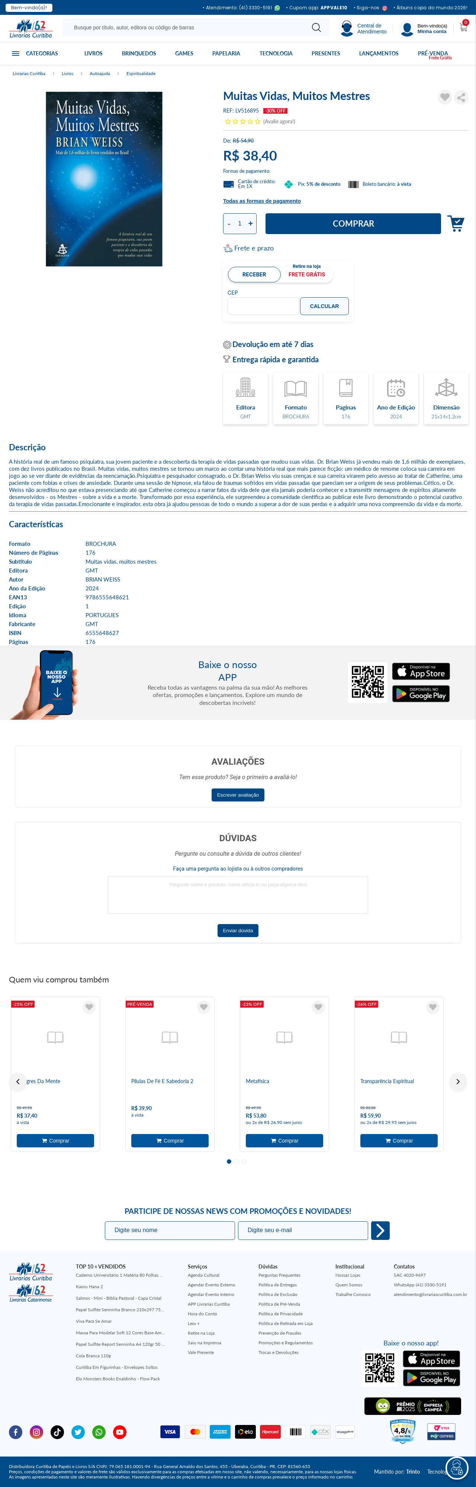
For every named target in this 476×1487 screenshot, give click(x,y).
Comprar (353, 223)
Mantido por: (397, 1471)
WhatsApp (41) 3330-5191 (420, 1284)
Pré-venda (433, 53)
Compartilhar (461, 97)
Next (458, 1082)
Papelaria (226, 53)
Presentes (326, 53)
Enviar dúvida (238, 930)
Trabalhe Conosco (353, 1294)
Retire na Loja (201, 1333)
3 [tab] (244, 1161)
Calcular (324, 306)
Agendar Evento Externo (211, 1284)
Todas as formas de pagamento (262, 201)
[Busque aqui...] (185, 27)
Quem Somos (348, 1284)
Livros (93, 53)
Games (184, 53)
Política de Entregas (277, 1284)
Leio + (194, 1323)
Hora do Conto (202, 1313)
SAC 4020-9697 (410, 1275)
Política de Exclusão (278, 1294)
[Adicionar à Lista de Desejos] (445, 97)
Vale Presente (201, 1352)
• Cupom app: (317, 8)
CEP (233, 292)
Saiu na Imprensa (204, 1342)
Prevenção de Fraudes (279, 1333)
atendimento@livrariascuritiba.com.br (430, 1294)
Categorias (42, 53)
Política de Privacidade (280, 1313)
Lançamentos (379, 53)
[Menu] (423, 28)
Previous (18, 1082)
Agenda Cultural (203, 1275)
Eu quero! (380, 1230)
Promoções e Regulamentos (285, 1342)
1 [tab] (229, 1161)
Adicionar (454, 224)
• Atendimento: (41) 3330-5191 (241, 8)
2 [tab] (236, 1161)
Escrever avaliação (238, 795)
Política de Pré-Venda (279, 1304)
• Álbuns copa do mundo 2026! (430, 8)
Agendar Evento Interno (211, 1294)
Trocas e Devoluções (278, 1352)
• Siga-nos (370, 8)
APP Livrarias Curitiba (209, 1304)
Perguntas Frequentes (279, 1275)
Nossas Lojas (347, 1275)
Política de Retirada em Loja (285, 1323)
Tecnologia (276, 53)
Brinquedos (139, 53)
